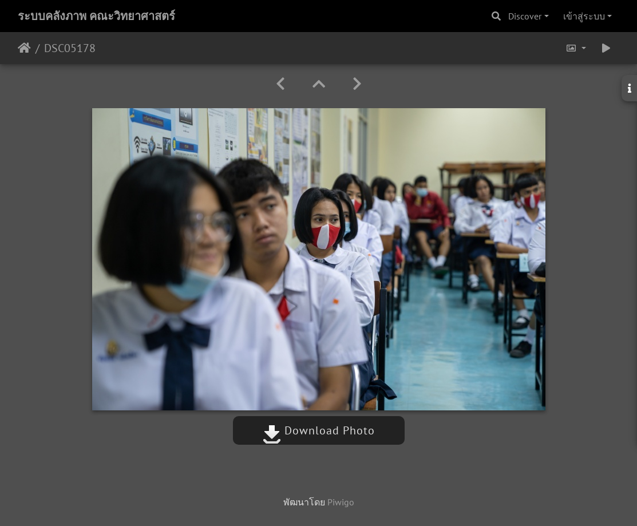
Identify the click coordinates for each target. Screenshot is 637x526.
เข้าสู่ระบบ (584, 16)
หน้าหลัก (24, 48)
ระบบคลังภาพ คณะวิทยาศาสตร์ (96, 16)
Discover (524, 16)
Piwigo (340, 502)
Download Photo (319, 430)
